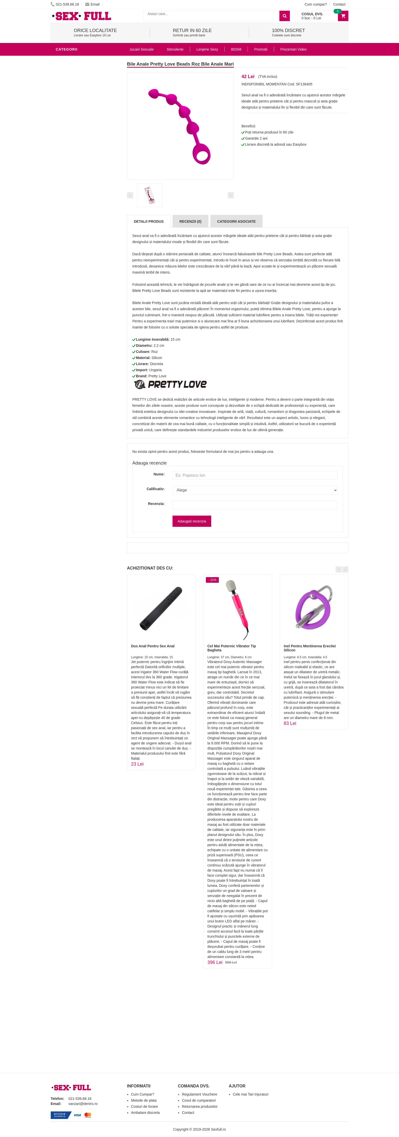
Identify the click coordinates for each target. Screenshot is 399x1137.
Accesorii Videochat (77, 189)
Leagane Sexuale (74, 181)
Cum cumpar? (316, 4)
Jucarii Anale (70, 59)
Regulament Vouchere (199, 1094)
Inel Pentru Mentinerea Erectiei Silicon (310, 648)
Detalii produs (149, 221)
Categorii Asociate (236, 221)
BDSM (62, 136)
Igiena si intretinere (77, 113)
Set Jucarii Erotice (76, 166)
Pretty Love (157, 376)
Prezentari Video (74, 204)
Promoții (260, 49)
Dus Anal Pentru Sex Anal (153, 646)
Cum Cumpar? (142, 1094)
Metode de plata (143, 1100)
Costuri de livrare (144, 1106)
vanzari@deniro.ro (83, 1104)
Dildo (62, 128)
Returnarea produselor (200, 1106)
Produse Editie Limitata (80, 212)
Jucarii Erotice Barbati (81, 90)
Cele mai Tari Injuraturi (250, 1094)
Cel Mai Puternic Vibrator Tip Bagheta (231, 648)
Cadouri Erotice (73, 159)
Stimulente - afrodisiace (82, 82)
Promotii (66, 197)
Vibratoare (68, 98)
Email (92, 4)
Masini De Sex (70, 174)
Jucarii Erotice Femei (78, 143)
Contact (339, 4)
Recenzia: (156, 504)
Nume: (159, 474)
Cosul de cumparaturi (199, 1100)
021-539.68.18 (65, 4)
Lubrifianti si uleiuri (78, 105)
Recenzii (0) (190, 221)
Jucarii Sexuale (142, 49)
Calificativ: (156, 489)
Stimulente (175, 49)
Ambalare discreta (145, 1113)
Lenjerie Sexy (71, 120)
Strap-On (66, 151)
